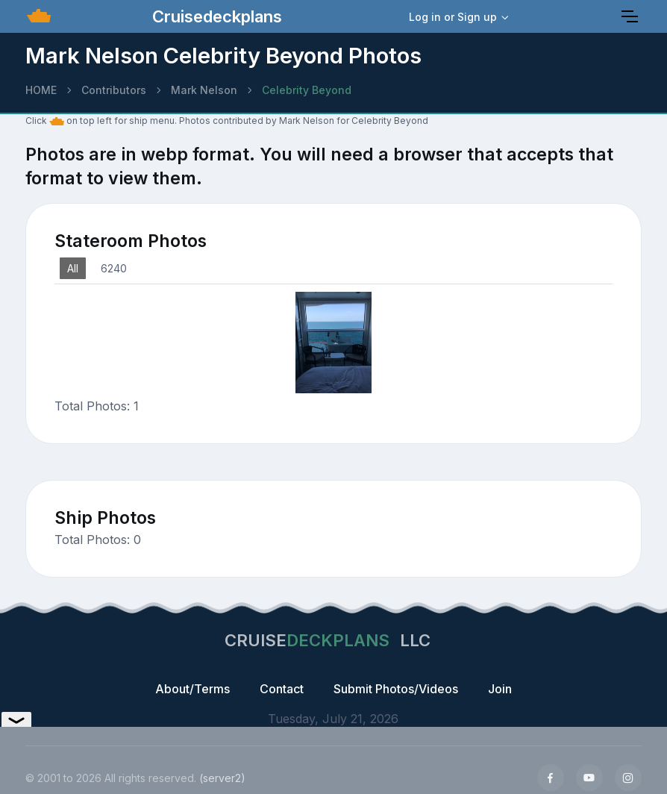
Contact (282, 688)
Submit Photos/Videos (396, 688)
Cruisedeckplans (215, 16)
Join (500, 688)
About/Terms (192, 688)
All (72, 268)
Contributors (113, 90)
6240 (114, 268)
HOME (41, 90)
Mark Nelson (204, 90)
